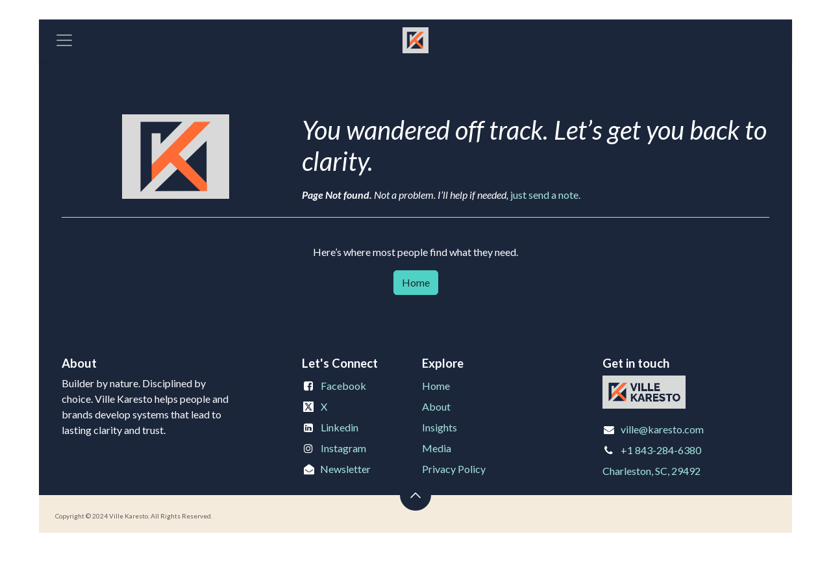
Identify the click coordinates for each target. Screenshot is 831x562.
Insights (439, 427)
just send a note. (545, 194)
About (436, 406)
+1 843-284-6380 (661, 450)
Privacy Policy (454, 469)
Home (416, 282)
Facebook (343, 385)
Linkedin (339, 427)
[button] (415, 495)
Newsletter (345, 469)
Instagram (343, 448)
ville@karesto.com (662, 429)
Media (436, 448)
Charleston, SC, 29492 (651, 471)
